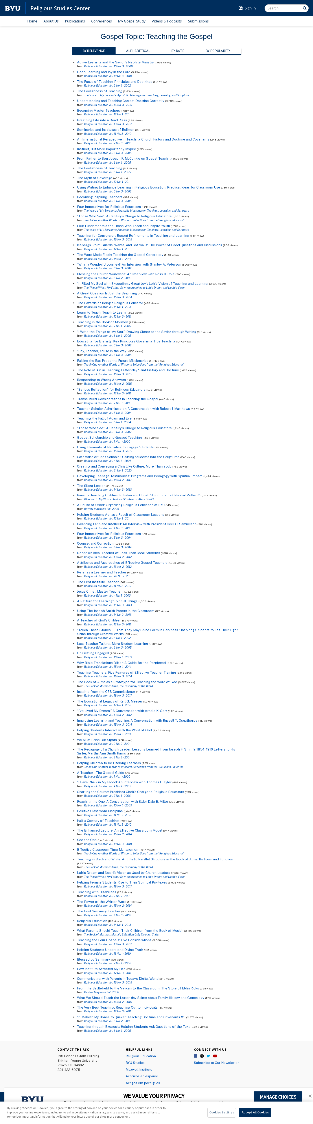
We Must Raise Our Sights (97, 740)
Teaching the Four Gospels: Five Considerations (114, 940)
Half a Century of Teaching (98, 821)
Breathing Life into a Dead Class (102, 120)
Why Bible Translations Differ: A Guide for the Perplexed (121, 663)
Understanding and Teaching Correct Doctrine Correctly (120, 101)
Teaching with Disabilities (96, 892)
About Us (51, 21)
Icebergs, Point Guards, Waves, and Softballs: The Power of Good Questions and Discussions (149, 245)
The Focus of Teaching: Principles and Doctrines (114, 81)
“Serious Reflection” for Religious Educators (111, 389)
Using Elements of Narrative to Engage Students (115, 447)
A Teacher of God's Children (99, 620)
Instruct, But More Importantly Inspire (106, 149)
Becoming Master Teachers (98, 110)
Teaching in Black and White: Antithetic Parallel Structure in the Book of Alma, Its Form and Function (155, 859)
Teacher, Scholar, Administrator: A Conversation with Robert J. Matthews (133, 408)
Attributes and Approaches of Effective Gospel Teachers (122, 562)
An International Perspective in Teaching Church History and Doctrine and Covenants (143, 139)
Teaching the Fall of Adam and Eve (104, 418)
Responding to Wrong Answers (101, 380)
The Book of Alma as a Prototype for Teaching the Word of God (127, 682)
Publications (75, 21)
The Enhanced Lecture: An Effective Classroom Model (119, 830)
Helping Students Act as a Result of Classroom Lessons (120, 514)
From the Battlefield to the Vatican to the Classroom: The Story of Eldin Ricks (138, 988)
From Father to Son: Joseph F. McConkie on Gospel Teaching (124, 158)
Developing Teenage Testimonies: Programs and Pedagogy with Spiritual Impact (140, 476)
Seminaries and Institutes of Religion (105, 129)
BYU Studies (135, 1063)
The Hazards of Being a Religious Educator (110, 303)
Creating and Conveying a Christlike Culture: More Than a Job (124, 466)
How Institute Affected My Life (101, 969)
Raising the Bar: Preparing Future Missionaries (112, 360)
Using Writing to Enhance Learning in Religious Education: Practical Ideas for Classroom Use (148, 187)
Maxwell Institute (139, 1069)
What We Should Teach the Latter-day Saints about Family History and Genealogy (140, 998)
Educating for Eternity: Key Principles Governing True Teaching (126, 341)
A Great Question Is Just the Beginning (107, 293)
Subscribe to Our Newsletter (216, 1063)
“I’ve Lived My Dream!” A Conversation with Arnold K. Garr (122, 711)
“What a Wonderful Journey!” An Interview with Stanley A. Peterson (129, 264)
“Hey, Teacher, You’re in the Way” (102, 351)
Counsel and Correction (95, 543)
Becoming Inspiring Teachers (99, 197)
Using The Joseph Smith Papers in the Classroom (115, 611)
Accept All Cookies (255, 1115)
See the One (87, 840)
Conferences (101, 21)
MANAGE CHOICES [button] (278, 1097)
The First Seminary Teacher (98, 911)
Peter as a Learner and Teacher (101, 572)
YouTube (215, 1056)
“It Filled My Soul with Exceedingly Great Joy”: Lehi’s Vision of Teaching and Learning (142, 283)
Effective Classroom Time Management (108, 849)
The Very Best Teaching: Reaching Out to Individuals (117, 1007)
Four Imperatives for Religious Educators (109, 207)
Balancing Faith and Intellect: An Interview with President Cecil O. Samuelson (137, 524)
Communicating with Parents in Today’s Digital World (117, 978)
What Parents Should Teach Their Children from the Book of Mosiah (130, 930)
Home (32, 21)
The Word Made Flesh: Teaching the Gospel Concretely (120, 255)
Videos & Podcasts (167, 21)
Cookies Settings (221, 1115)
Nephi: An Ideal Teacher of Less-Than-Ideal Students (118, 553)
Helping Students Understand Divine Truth (110, 950)
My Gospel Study (131, 21)
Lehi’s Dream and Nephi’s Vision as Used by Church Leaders (123, 872)
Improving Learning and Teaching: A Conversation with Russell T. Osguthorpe (137, 720)
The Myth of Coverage (94, 178)
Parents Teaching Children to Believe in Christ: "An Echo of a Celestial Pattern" (138, 495)
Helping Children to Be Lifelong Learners (109, 763)
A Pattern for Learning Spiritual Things (107, 601)
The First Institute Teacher (98, 582)
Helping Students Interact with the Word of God (114, 730)
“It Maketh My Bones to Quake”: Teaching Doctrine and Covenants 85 (131, 1017)
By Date (177, 51)
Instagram (202, 1056)
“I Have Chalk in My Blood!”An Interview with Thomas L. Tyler (124, 782)
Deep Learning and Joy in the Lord (103, 72)
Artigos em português (143, 1083)
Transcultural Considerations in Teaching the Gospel (117, 399)
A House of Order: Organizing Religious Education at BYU (121, 505)
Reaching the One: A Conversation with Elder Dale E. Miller (122, 801)
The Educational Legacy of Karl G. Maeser (109, 701)
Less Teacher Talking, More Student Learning (112, 643)
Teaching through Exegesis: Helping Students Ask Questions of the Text (133, 1026)
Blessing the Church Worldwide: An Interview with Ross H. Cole (126, 274)
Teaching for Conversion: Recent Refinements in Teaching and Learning (133, 235)
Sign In (250, 8)
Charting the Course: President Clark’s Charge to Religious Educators (130, 792)
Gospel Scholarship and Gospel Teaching (109, 437)
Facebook (196, 1056)
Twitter (209, 1056)
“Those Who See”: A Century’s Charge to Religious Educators (124, 216)
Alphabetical (138, 51)
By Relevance (94, 51)
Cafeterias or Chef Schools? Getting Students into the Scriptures (128, 457)
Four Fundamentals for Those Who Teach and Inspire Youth (123, 226)
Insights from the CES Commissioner (106, 691)
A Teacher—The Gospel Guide (100, 773)
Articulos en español (142, 1076)
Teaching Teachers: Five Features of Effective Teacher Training (126, 672)
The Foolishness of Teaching (99, 91)
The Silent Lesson (91, 486)
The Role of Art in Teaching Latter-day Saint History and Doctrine (128, 370)
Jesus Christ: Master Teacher (99, 591)
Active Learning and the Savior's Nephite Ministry (115, 62)
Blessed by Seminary (93, 959)
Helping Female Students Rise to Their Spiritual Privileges (122, 882)
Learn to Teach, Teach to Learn (101, 312)
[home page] (12, 8)
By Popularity (218, 51)
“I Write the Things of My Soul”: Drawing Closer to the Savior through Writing (136, 332)
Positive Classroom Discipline (100, 811)
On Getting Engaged (93, 653)
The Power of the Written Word (101, 902)
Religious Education (92, 921)
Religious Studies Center (60, 8)
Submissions (198, 21)
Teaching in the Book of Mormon (102, 322)
